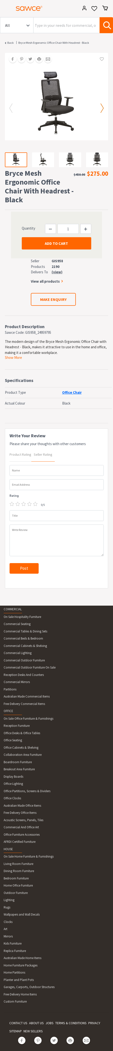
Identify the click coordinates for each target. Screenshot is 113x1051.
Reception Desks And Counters (24, 675)
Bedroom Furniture (16, 878)
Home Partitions (14, 972)
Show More (13, 357)
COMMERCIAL (13, 609)
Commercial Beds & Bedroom (23, 638)
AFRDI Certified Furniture (19, 842)
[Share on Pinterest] (19, 59)
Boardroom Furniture (18, 762)
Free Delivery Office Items (20, 813)
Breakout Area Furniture (19, 769)
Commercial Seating (17, 624)
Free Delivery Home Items (20, 994)
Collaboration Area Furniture (23, 755)
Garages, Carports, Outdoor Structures (29, 987)
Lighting (9, 900)
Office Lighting (13, 784)
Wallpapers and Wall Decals (22, 914)
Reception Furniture (17, 726)
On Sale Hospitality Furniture (22, 617)
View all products (45, 281)
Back (10, 42)
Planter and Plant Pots (19, 980)
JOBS (49, 1023)
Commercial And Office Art (21, 827)
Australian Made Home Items (22, 958)
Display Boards (13, 776)
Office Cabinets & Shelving (21, 747)
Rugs (7, 907)
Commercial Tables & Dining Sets (25, 631)
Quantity (28, 228)
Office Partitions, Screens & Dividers (27, 791)
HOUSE (8, 849)
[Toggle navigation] (6, 9)
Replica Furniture (15, 951)
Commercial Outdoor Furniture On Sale (30, 667)
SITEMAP (15, 1031)
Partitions (10, 689)
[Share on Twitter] (28, 59)
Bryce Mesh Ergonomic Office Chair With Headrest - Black (53, 42)
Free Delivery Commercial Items (24, 704)
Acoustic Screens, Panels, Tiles (23, 820)
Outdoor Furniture (16, 893)
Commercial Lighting (18, 653)
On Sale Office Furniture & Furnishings (28, 718)
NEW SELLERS (33, 1031)
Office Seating (13, 740)
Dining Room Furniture (19, 871)
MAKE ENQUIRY (53, 299)
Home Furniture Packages (20, 965)
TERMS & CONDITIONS (71, 1023)
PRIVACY (94, 1023)
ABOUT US (36, 1023)
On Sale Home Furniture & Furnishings (29, 856)
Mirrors (8, 936)
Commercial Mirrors (17, 682)
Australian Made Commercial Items (27, 696)
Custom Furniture (15, 1001)
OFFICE (8, 711)
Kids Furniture (13, 943)
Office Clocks (12, 798)
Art (5, 929)
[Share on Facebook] (11, 59)
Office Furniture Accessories (22, 834)
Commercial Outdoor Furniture (24, 660)
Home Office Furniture (18, 885)
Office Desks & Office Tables (22, 733)
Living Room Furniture (18, 864)
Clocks (8, 922)
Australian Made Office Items (22, 805)
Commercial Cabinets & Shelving (25, 646)
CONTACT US (18, 1023)
